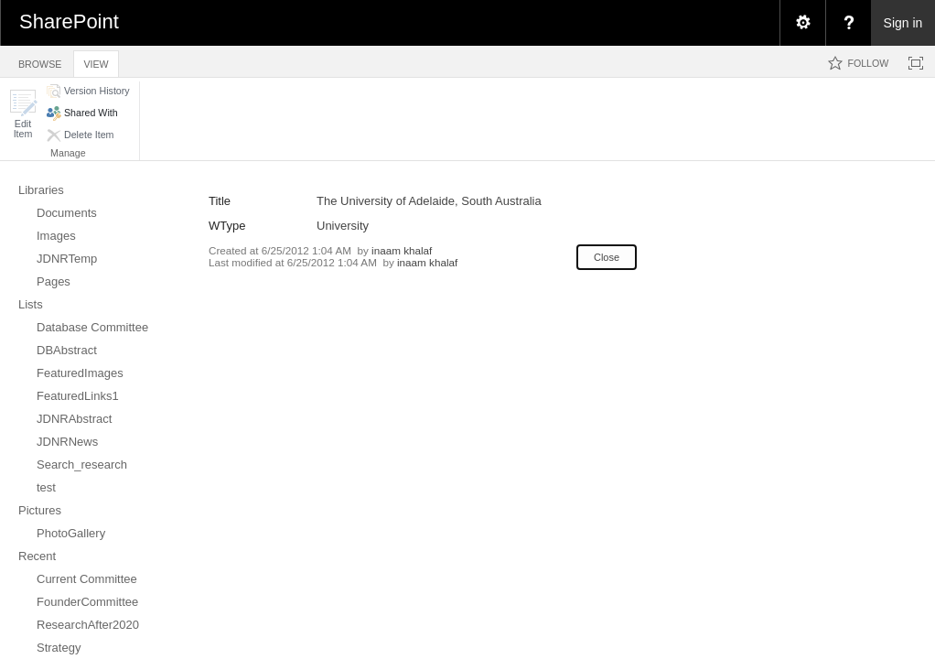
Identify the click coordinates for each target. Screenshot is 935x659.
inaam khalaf (401, 250)
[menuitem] (802, 23)
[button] (23, 114)
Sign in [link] (903, 23)
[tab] (39, 61)
